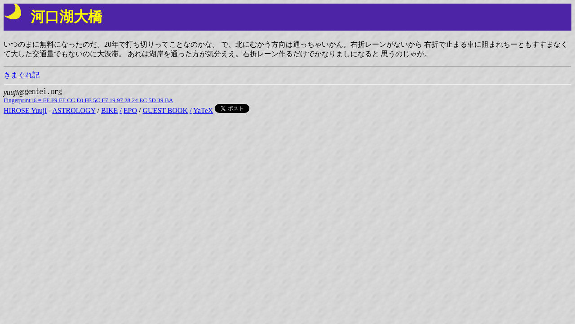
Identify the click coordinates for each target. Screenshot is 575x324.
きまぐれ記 (22, 75)
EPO (130, 110)
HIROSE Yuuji (25, 110)
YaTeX (203, 110)
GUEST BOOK (165, 110)
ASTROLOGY (73, 110)
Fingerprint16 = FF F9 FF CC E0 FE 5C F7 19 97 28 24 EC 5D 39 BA (88, 100)
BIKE (109, 110)
